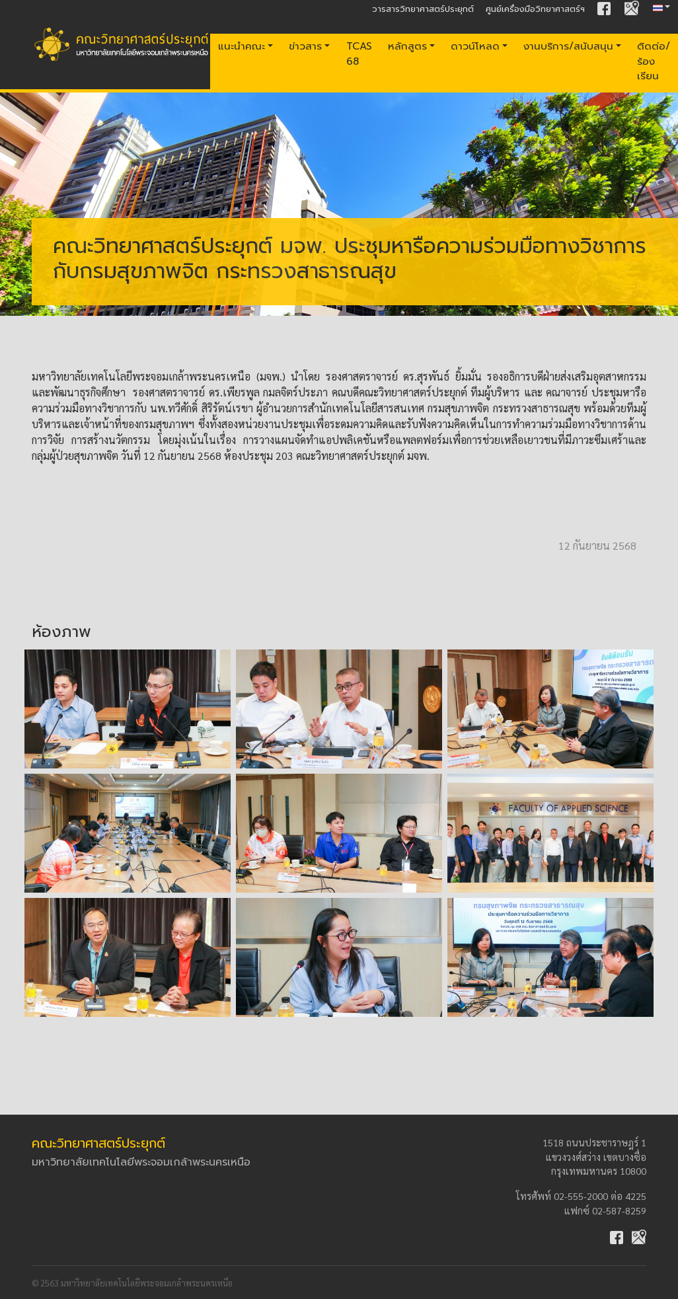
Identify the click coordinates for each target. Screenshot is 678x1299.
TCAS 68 (359, 53)
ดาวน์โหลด (475, 46)
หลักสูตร (407, 46)
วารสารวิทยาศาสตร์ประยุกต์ (423, 9)
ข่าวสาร (305, 46)
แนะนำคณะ (241, 46)
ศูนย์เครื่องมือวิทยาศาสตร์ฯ (535, 9)
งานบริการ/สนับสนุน (568, 46)
